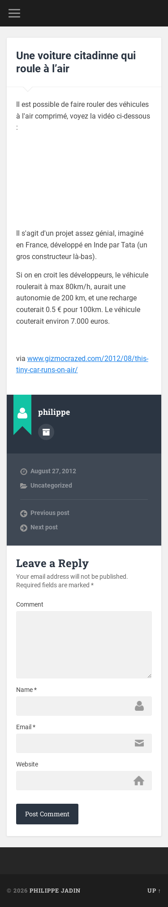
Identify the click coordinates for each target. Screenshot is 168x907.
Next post (44, 527)
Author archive (46, 432)
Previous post (49, 512)
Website (27, 764)
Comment (29, 604)
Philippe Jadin (55, 890)
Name (26, 690)
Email (25, 727)
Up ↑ (154, 890)
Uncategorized (51, 485)
